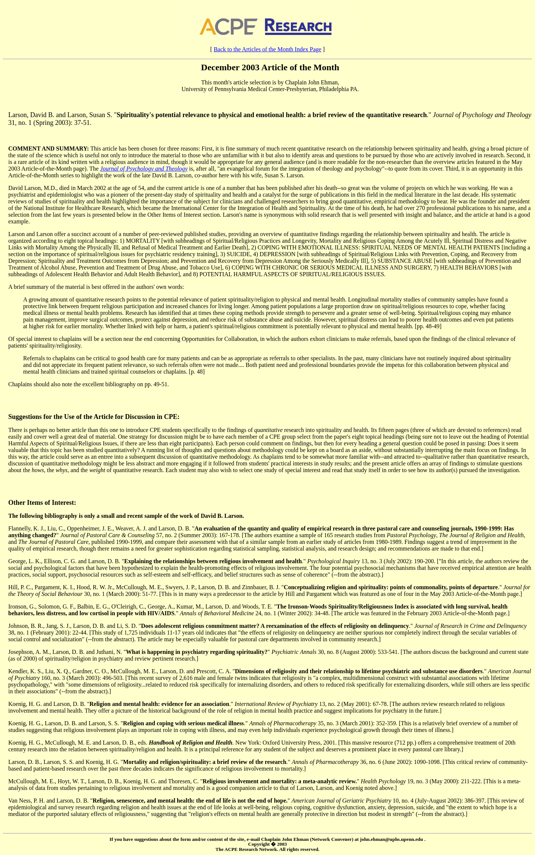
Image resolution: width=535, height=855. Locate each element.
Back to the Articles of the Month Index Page (267, 49)
